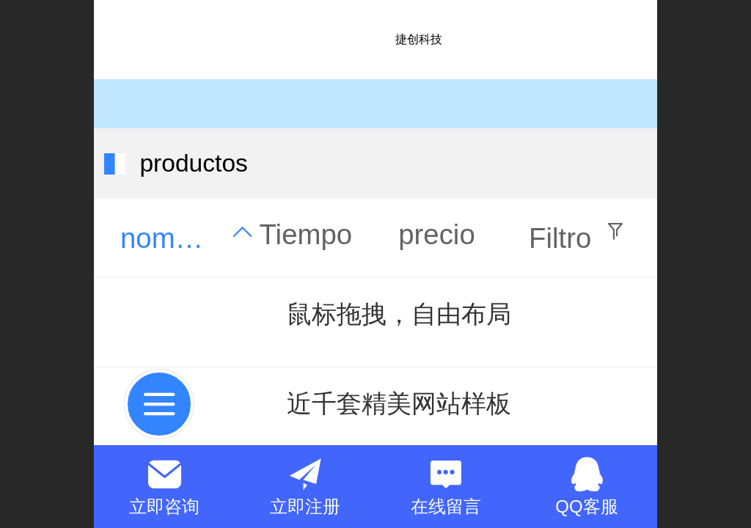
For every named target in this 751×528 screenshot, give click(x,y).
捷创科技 (418, 39)
